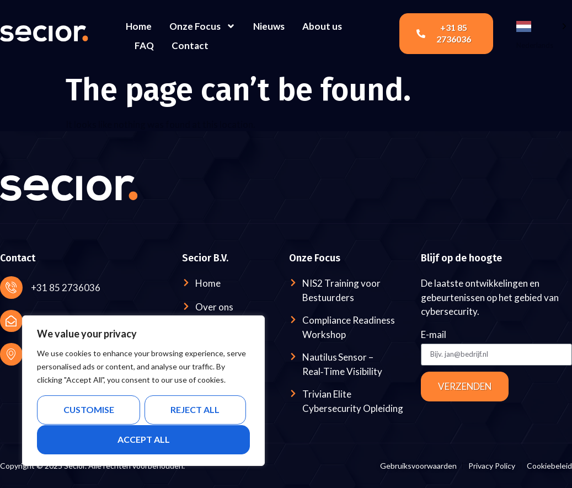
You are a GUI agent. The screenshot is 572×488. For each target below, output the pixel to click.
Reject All (195, 410)
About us (322, 26)
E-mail (433, 335)
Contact (190, 45)
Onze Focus (202, 26)
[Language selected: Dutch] (541, 25)
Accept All (143, 439)
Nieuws (269, 26)
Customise (88, 410)
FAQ (144, 45)
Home (139, 26)
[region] (143, 391)
